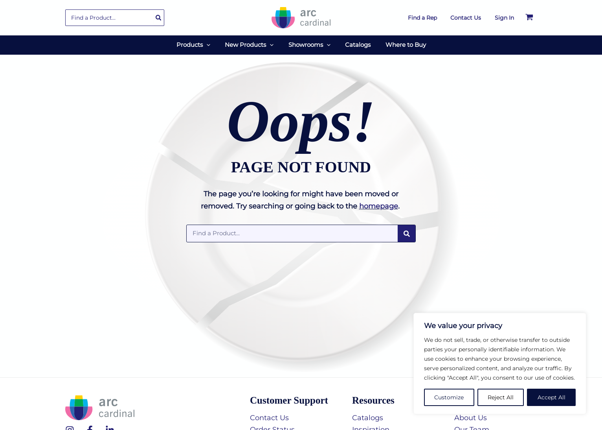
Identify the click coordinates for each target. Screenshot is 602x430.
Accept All (551, 397)
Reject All (501, 397)
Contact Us (269, 416)
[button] (212, 44)
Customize (449, 397)
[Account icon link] (504, 18)
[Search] (158, 18)
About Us (470, 416)
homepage (378, 204)
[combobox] (115, 18)
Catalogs (367, 416)
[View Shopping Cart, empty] (529, 17)
